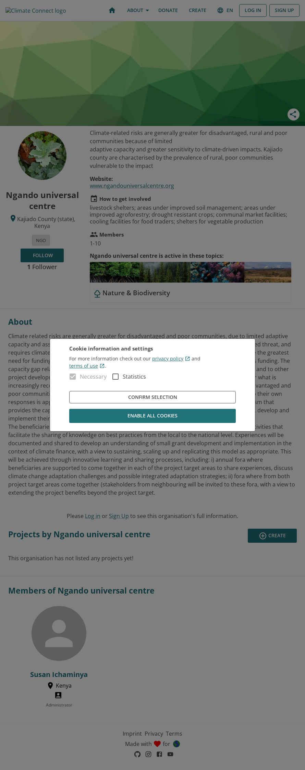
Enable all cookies (152, 416)
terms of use (87, 366)
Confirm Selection (152, 397)
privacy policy (171, 358)
